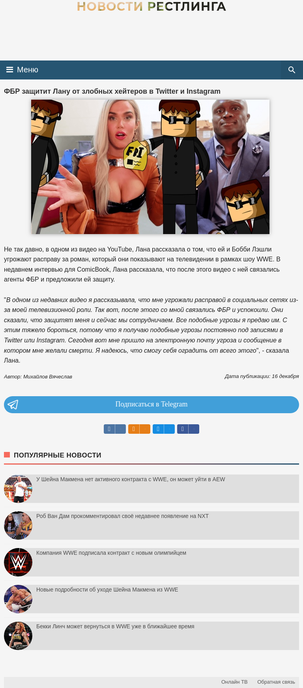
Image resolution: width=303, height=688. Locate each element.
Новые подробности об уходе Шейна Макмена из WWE (107, 589)
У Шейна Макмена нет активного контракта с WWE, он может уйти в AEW (130, 479)
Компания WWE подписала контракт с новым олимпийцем (111, 553)
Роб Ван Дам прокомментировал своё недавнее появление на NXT (122, 516)
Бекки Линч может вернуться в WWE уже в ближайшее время (115, 626)
